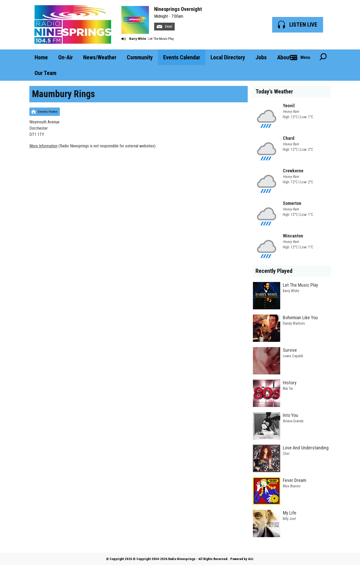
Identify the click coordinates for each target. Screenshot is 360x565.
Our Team (45, 73)
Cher (286, 453)
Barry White (137, 39)
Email (164, 26)
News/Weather (99, 57)
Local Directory (228, 57)
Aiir (250, 559)
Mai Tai (288, 388)
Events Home (47, 112)
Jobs (261, 57)
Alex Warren (291, 486)
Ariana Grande (293, 421)
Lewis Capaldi (293, 356)
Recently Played (274, 271)
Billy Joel (289, 519)
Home (41, 57)
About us (287, 57)
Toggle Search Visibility (323, 57)
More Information (43, 145)
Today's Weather (274, 91)
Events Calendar (181, 57)
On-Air (65, 57)
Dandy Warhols (294, 323)
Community (140, 57)
